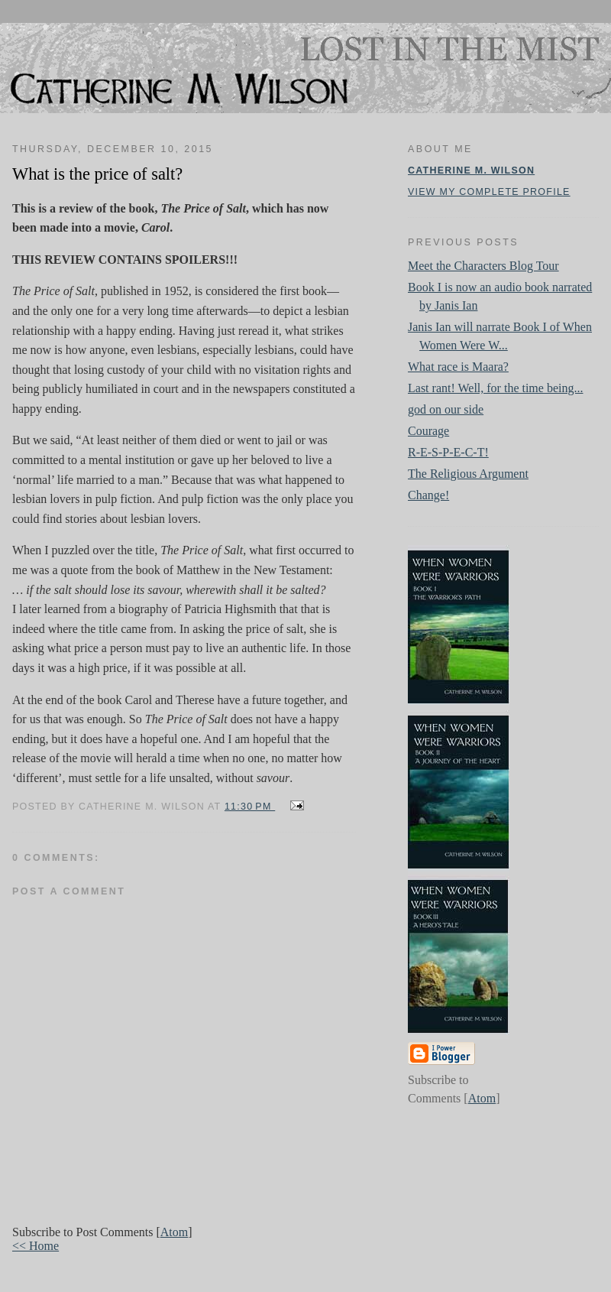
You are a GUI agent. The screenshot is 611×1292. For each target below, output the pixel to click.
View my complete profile (489, 192)
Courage (428, 430)
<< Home (35, 1245)
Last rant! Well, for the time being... (495, 387)
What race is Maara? (458, 366)
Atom (174, 1231)
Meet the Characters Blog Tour (483, 265)
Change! (428, 495)
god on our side (445, 409)
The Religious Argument (468, 473)
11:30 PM (250, 806)
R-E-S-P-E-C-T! (448, 452)
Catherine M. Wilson (471, 170)
